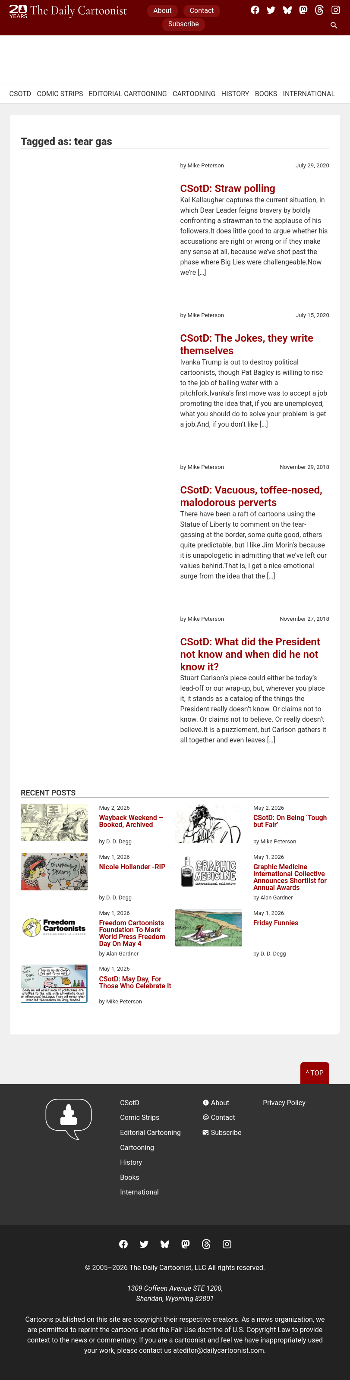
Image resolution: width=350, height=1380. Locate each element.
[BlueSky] (287, 10)
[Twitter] (271, 10)
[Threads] (319, 10)
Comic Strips (60, 94)
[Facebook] (255, 10)
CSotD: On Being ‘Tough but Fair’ (290, 821)
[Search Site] (336, 26)
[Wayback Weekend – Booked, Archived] (54, 824)
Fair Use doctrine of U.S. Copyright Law (230, 1330)
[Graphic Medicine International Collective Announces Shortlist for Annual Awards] (208, 873)
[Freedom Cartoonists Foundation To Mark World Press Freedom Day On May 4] (54, 929)
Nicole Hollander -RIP (132, 867)
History (235, 94)
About (162, 10)
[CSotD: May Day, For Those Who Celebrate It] (54, 985)
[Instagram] (336, 10)
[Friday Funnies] (208, 929)
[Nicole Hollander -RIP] (54, 873)
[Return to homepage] (71, 1154)
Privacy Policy (284, 1103)
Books (266, 94)
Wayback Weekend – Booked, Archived (131, 821)
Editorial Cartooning (128, 94)
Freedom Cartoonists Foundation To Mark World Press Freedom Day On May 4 (132, 933)
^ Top (315, 1073)
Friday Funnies (275, 923)
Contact (202, 10)
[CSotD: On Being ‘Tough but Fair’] (208, 825)
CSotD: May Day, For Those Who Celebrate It (135, 983)
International (309, 94)
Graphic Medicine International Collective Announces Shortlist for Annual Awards (290, 877)
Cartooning (194, 94)
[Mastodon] (303, 10)
